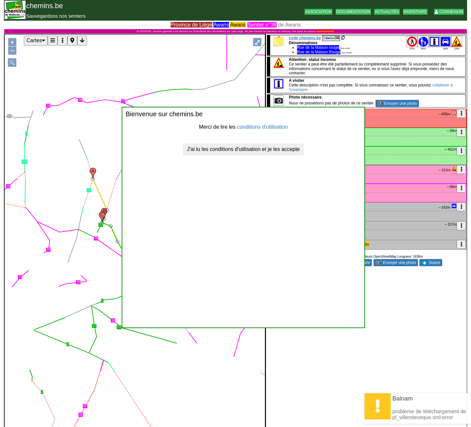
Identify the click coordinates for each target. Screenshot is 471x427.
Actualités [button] (387, 11)
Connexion (449, 11)
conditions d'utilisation (262, 127)
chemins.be (44, 6)
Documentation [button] (353, 11)
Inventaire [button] (415, 11)
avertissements (325, 31)
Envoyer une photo (397, 103)
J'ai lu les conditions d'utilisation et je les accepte (243, 149)
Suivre (431, 262)
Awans (221, 25)
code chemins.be (305, 38)
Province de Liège (191, 25)
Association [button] (318, 11)
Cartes (35, 40)
